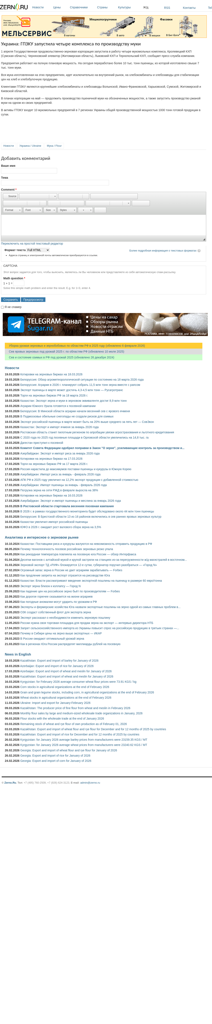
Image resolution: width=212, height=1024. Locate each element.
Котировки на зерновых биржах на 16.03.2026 (51, 495)
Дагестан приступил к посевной (41, 442)
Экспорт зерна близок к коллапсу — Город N (50, 586)
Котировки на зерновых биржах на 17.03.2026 (51, 458)
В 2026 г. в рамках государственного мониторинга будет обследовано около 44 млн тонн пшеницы (87, 511)
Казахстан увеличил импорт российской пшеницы (54, 522)
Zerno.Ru (10, 782)
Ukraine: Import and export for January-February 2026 (55, 702)
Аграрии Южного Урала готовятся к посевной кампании (58, 406)
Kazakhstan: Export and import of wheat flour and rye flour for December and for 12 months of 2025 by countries (93, 729)
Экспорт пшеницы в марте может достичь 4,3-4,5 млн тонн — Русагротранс (71, 390)
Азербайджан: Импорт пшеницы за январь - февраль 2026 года (63, 485)
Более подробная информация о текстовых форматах (163, 250)
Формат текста (15, 250)
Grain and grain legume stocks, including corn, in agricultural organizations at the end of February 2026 (87, 692)
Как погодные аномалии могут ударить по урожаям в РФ (58, 601)
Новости (41, 7)
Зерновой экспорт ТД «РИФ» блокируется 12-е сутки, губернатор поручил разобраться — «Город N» (88, 565)
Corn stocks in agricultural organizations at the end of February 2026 (64, 687)
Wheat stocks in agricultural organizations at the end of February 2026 (65, 697)
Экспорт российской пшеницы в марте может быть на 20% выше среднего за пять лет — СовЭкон (87, 421)
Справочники (82, 7)
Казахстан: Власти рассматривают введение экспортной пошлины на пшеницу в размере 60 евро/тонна (91, 580)
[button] (10, 196)
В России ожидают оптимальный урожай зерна (52, 638)
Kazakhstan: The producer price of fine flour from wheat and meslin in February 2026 (75, 708)
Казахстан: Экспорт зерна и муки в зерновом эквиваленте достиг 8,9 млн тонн (73, 400)
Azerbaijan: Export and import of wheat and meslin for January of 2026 (66, 671)
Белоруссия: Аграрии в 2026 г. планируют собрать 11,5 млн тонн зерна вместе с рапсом (80, 384)
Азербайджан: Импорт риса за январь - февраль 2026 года (60, 474)
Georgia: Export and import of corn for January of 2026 (55, 760)
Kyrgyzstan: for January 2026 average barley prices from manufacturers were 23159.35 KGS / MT (83, 739)
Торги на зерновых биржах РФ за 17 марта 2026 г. (54, 464)
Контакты (189, 7)
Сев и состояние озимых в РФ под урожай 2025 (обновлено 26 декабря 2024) (59, 357)
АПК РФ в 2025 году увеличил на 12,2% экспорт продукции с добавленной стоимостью (79, 479)
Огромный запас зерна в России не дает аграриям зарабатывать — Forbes (71, 570)
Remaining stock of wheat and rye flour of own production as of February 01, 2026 (73, 724)
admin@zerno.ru (90, 782)
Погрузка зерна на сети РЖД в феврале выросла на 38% (59, 490)
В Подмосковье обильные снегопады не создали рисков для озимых (66, 416)
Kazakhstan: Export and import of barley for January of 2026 (59, 660)
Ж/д (145, 7)
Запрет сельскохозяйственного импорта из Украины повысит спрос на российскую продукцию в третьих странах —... (99, 628)
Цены (60, 7)
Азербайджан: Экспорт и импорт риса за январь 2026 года (60, 453)
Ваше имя (8, 165)
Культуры (129, 7)
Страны (106, 7)
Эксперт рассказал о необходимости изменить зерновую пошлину (65, 617)
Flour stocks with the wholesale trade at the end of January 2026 (62, 718)
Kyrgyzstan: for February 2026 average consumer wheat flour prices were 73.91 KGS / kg (78, 681)
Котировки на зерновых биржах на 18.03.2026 (51, 374)
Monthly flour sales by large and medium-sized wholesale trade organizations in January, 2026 (81, 713)
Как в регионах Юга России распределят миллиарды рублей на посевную (70, 644)
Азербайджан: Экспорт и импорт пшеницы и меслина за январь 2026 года (70, 500)
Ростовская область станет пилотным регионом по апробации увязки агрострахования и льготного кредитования (97, 432)
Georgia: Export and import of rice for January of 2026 (55, 755)
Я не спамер (13, 307)
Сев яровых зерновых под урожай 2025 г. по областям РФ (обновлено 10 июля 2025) (64, 351)
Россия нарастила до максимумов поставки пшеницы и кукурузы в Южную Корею (75, 469)
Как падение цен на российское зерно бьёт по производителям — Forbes (70, 591)
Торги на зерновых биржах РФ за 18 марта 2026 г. (54, 395)
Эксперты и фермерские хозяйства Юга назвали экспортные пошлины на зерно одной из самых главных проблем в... (100, 607)
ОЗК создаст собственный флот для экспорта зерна (55, 612)
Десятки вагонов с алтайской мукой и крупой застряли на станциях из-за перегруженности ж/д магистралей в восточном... (103, 559)
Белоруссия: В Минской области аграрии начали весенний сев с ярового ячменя (75, 411)
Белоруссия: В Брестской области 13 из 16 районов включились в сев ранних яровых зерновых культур (90, 516)
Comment (9, 189)
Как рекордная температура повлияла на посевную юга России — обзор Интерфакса (78, 554)
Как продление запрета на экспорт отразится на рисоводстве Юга (65, 575)
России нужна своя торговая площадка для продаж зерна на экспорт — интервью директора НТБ (86, 623)
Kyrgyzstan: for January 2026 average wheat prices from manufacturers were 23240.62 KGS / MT (83, 745)
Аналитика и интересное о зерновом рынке (41, 537)
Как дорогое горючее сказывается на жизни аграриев (56, 596)
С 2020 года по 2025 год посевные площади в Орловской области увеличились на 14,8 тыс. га (84, 437)
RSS (167, 7)
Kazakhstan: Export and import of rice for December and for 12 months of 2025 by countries (79, 734)
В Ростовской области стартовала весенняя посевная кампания (67, 506)
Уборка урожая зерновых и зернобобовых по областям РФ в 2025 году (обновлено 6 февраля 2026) (75, 345)
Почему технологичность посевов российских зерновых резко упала (66, 549)
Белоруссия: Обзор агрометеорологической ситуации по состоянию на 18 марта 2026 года (82, 379)
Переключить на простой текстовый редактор (32, 243)
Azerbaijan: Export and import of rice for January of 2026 (57, 666)
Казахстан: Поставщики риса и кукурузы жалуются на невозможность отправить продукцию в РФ (86, 543)
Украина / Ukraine (30, 145)
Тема (4, 177)
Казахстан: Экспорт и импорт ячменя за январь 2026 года (59, 427)
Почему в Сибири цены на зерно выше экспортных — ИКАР (61, 633)
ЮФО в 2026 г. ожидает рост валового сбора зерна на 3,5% (60, 527)
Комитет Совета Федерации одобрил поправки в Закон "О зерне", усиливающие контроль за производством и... (102, 448)
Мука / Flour (54, 145)
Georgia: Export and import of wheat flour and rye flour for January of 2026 (68, 750)
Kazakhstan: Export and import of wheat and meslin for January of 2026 (66, 676)
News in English (18, 654)
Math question (14, 278)
